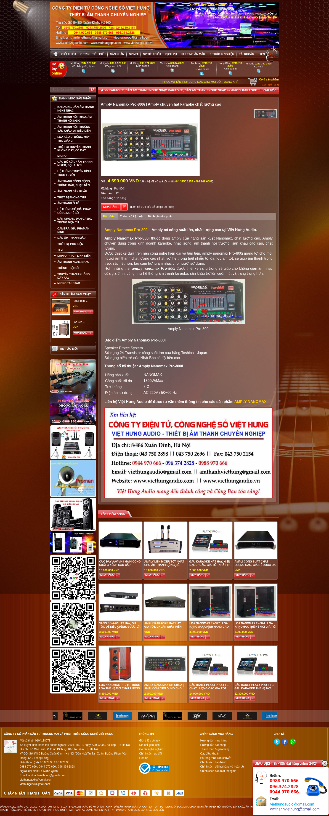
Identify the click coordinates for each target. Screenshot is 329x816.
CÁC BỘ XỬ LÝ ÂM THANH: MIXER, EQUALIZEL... (75, 163)
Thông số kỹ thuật (131, 216)
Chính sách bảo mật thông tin (218, 771)
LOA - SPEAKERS (71, 806)
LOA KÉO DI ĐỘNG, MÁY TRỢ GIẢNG (73, 138)
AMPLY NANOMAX (250, 402)
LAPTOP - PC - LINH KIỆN (73, 255)
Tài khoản (246, 54)
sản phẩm (117, 54)
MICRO (61, 155)
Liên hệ (264, 54)
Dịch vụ (171, 54)
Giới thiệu (68, 54)
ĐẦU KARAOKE (8, 806)
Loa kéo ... (79, 322)
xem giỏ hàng (270, 84)
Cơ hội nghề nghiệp (151, 749)
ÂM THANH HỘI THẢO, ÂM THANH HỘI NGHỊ (74, 118)
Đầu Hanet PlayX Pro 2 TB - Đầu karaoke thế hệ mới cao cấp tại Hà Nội (254, 688)
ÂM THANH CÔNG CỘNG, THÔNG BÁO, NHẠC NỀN (74, 183)
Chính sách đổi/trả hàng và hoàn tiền (222, 766)
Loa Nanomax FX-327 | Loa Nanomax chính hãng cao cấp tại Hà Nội (209, 627)
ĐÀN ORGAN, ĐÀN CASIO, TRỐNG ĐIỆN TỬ (74, 220)
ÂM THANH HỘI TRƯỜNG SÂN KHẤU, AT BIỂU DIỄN (74, 128)
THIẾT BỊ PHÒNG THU (71, 197)
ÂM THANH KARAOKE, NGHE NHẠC (88, 810)
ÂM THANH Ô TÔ (68, 203)
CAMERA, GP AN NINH (190, 806)
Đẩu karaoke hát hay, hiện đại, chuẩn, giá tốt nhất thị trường (210, 565)
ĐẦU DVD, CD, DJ (27, 806)
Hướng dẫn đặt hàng (213, 745)
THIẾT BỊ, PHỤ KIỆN (70, 244)
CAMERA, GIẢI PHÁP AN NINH (73, 230)
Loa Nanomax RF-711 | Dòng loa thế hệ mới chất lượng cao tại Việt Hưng (119, 688)
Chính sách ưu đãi (150, 753)
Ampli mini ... (80, 300)
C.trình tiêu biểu (93, 54)
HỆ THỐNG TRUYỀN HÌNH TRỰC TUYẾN (74, 173)
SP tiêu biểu (152, 54)
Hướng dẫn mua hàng (213, 740)
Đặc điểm (109, 216)
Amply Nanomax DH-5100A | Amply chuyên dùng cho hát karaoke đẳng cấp (163, 688)
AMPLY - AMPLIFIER (49, 806)
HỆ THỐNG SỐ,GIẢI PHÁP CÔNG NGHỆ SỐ (74, 211)
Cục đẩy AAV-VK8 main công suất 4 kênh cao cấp (120, 563)
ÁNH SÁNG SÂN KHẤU (72, 191)
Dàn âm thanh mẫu (71, 238)
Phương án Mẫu (193, 54)
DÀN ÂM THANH (122, 806)
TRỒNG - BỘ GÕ (68, 268)
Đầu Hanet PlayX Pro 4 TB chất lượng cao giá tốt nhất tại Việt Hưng (208, 688)
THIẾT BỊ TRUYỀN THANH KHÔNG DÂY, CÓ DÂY (74, 148)
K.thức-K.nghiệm (222, 54)
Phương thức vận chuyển (215, 758)
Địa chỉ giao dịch (149, 745)
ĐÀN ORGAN (140, 806)
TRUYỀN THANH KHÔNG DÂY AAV (73, 276)
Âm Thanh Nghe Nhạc (73, 262)
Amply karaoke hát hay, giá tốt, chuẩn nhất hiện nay (162, 627)
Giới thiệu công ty (149, 740)
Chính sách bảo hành (213, 762)
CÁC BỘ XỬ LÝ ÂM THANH (97, 806)
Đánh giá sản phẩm (160, 216)
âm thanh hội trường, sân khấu (221, 243)
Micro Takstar (68, 283)
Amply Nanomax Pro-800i (126, 230)
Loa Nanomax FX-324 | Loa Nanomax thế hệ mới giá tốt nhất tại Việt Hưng (255, 627)
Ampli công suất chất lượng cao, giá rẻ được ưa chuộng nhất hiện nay (255, 565)
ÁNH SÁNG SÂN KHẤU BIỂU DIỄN (146, 810)
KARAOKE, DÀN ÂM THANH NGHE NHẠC (75, 108)
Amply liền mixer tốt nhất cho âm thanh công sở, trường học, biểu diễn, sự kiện (164, 566)
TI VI (60, 249)
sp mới (133, 54)
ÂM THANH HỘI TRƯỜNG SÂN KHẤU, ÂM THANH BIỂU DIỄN (236, 806)
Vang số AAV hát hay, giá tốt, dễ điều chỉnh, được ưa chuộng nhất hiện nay (119, 627)
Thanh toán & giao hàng (215, 749)
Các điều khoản (210, 753)
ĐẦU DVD (121, 810)
